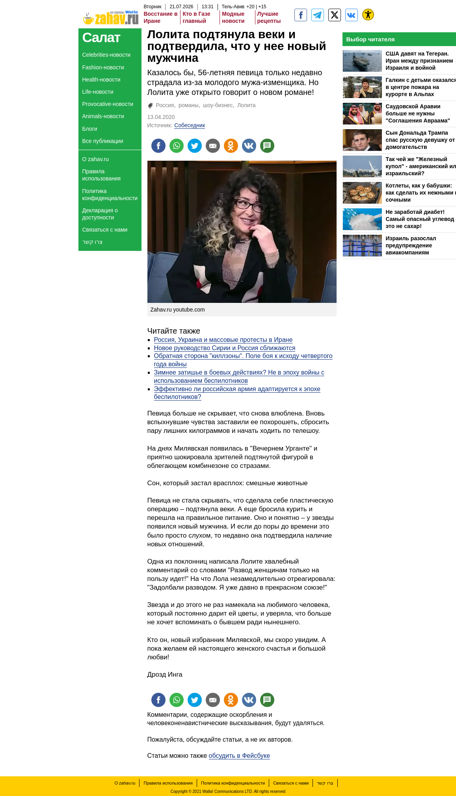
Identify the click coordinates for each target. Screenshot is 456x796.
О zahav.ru (95, 159)
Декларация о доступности (100, 214)
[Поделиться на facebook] (158, 146)
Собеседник (189, 125)
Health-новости (101, 79)
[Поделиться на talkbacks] (267, 146)
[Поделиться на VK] (249, 146)
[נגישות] (368, 14)
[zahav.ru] (300, 15)
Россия (165, 105)
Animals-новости (103, 116)
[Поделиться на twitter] (195, 146)
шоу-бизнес (218, 105)
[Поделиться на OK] (231, 146)
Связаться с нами (105, 229)
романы (189, 105)
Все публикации (102, 141)
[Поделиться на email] (213, 146)
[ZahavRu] (334, 15)
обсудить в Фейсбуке (239, 755)
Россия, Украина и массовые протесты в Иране (223, 339)
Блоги (89, 129)
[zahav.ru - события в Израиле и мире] (317, 15)
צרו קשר (92, 242)
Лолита (246, 105)
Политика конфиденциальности (110, 194)
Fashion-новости (103, 67)
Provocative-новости (108, 104)
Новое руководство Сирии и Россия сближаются (225, 348)
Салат (101, 37)
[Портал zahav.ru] (351, 15)
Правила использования (101, 175)
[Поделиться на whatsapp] (176, 146)
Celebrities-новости (106, 55)
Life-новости (98, 92)
